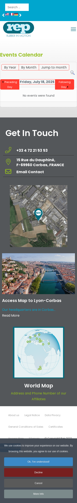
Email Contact (30, 171)
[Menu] (73, 29)
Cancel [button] (38, 485)
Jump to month (54, 67)
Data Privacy (53, 415)
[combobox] (17, 7)
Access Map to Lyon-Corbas (31, 300)
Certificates (55, 426)
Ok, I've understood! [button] (38, 463)
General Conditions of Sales (25, 426)
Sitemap (34, 438)
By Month (28, 67)
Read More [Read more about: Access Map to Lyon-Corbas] (11, 315)
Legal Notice (32, 415)
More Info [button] (38, 496)
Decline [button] (38, 474)
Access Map (16, 438)
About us (13, 415)
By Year (10, 67)
